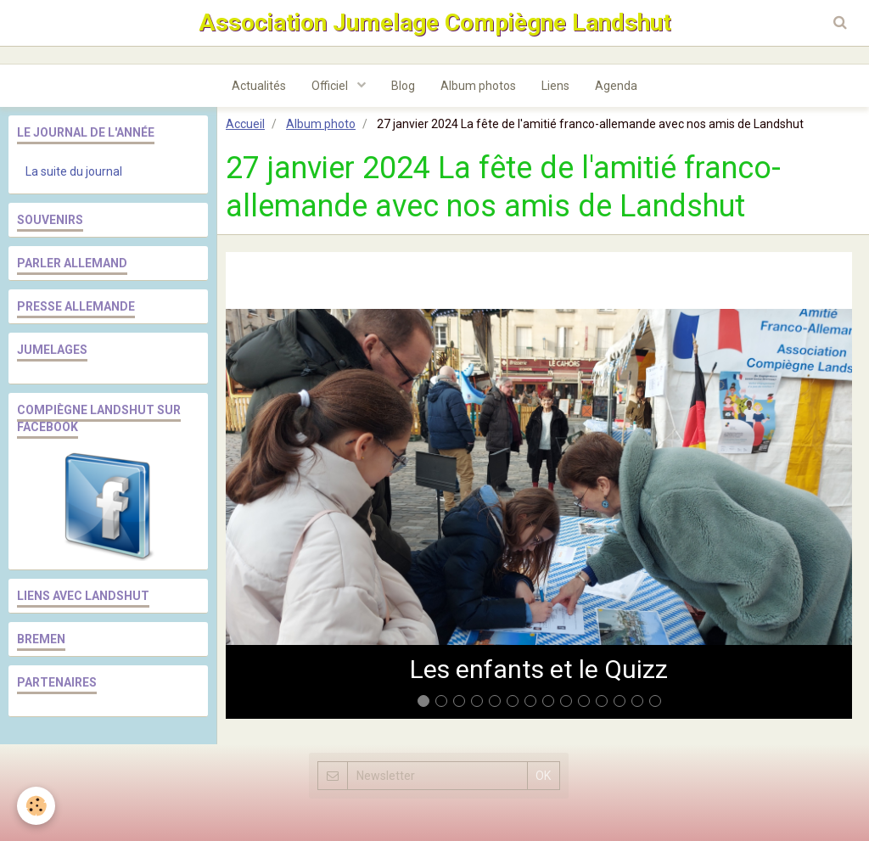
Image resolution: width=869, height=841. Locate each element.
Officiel (330, 86)
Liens (555, 86)
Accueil (245, 124)
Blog (403, 86)
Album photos (478, 86)
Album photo (321, 124)
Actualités (259, 86)
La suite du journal (73, 171)
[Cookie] (36, 806)
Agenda (616, 86)
